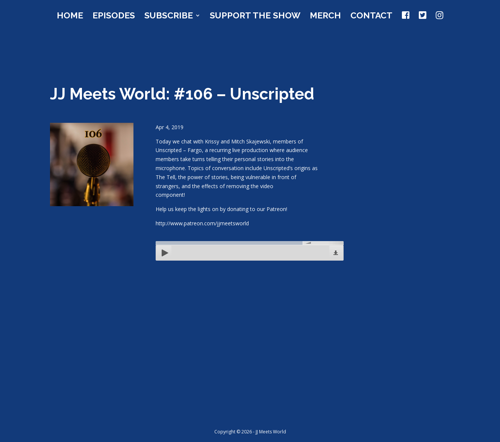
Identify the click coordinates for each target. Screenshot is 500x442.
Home (70, 16)
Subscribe (168, 16)
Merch (325, 16)
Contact (371, 16)
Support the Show (255, 16)
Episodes (113, 16)
